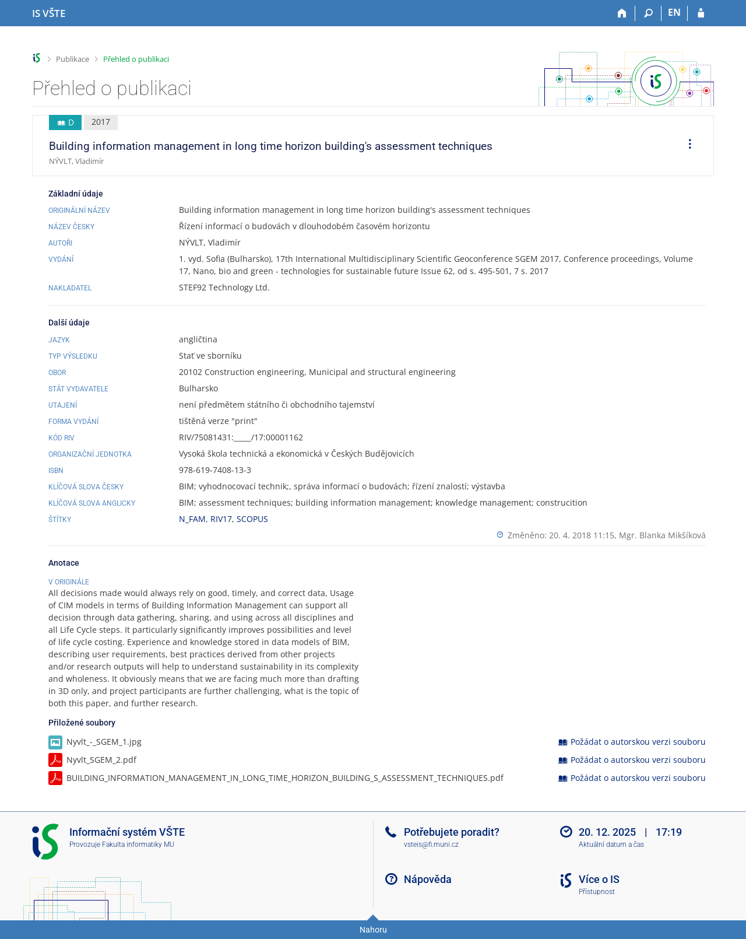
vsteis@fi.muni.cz (431, 844)
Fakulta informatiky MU (138, 844)
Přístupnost (597, 892)
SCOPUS (252, 518)
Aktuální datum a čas (611, 844)
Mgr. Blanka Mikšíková (662, 535)
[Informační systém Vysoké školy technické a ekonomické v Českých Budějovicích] (48, 13)
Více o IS (599, 879)
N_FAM (192, 518)
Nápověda (428, 879)
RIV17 (221, 518)
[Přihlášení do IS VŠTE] (701, 13)
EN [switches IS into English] (674, 12)
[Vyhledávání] (648, 13)
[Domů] (622, 13)
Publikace (72, 59)
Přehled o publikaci (136, 59)
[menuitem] (686, 146)
